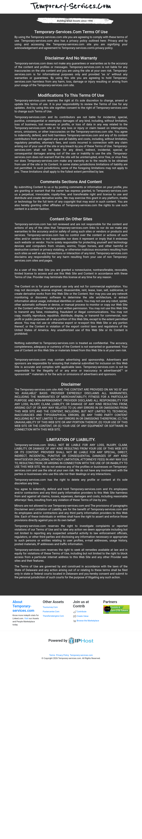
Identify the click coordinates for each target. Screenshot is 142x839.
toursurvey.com (50, 607)
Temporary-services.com (81, 655)
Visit (26, 618)
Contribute (79, 611)
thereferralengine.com (53, 616)
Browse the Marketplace (86, 620)
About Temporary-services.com (23, 606)
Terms (52, 655)
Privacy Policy (62, 655)
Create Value (80, 616)
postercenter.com (51, 611)
